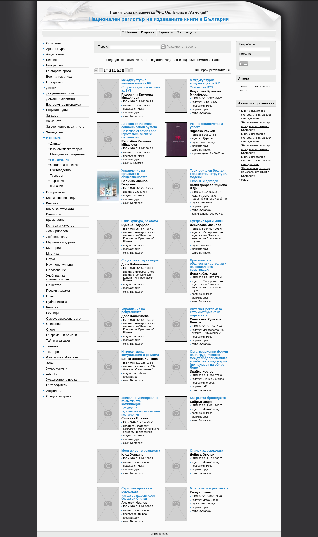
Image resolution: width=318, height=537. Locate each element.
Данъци (55, 143)
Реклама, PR (59, 159)
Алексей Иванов (134, 502)
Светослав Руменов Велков (205, 320)
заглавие (132, 60)
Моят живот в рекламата (140, 450)
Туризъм (56, 175)
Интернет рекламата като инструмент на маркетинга (206, 312)
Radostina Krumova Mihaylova (136, 142)
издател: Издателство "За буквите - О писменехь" (208, 331)
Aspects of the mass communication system (139, 125)
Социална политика (65, 165)
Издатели (165, 32)
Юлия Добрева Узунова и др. (208, 186)
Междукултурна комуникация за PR (136, 81)
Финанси (56, 186)
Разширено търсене (181, 46)
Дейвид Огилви (202, 454)
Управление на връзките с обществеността (134, 174)
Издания (147, 32)
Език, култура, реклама (139, 221)
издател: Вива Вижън (136, 105)
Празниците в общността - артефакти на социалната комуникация (208, 264)
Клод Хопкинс (132, 454)
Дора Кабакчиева (135, 264)
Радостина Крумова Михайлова (137, 96)
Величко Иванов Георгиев (134, 182)
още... (245, 179)
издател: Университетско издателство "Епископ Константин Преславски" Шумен (138, 237)
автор (145, 60)
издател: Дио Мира (135, 191)
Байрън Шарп (201, 402)
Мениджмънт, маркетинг (68, 154)
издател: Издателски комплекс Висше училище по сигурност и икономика (141, 428)
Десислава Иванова (205, 225)
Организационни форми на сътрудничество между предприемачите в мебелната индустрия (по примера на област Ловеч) (209, 359)
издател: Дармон (202, 138)
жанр (216, 60)
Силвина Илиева (134, 418)
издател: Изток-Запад (205, 409)
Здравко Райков (202, 131)
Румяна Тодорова (135, 225)
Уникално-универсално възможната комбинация (139, 401)
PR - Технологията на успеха (206, 125)
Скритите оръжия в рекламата (136, 489)
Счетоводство (60, 170)
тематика (203, 60)
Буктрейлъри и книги (206, 221)
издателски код (175, 60)
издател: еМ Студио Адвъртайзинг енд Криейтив (209, 197)
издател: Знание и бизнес (208, 378)
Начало (129, 32)
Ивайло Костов (202, 371)
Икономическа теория (66, 149)
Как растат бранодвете (208, 398)
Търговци (186, 32)
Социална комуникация (140, 260)
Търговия (57, 181)
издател (157, 60)
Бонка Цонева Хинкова (139, 359)
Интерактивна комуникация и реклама (140, 353)
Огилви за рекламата (206, 450)
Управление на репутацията (133, 310)
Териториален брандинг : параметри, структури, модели (209, 174)
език (192, 60)
